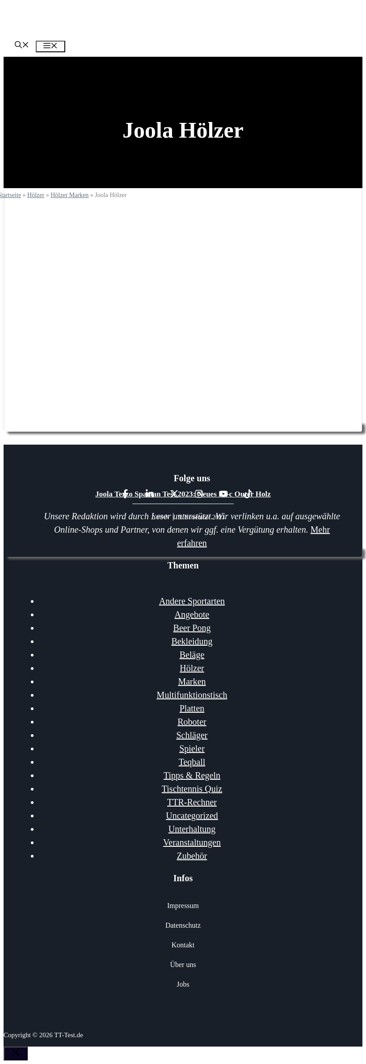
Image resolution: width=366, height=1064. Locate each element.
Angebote (192, 614)
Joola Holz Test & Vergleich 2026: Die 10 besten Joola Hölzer (183, 369)
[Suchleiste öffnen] (22, 46)
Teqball (192, 762)
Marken (192, 681)
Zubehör (192, 856)
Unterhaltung (192, 829)
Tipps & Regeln (192, 775)
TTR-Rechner (192, 802)
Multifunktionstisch (192, 695)
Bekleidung (191, 641)
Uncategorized (192, 815)
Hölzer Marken (69, 195)
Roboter (191, 722)
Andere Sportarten (192, 601)
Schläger (192, 735)
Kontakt (183, 945)
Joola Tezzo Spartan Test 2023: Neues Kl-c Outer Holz (183, 494)
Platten (192, 708)
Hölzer (35, 195)
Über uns (183, 964)
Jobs (183, 984)
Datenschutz (183, 925)
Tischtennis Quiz (192, 789)
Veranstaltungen (192, 842)
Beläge (192, 655)
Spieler (192, 748)
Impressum (183, 905)
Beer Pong (192, 628)
